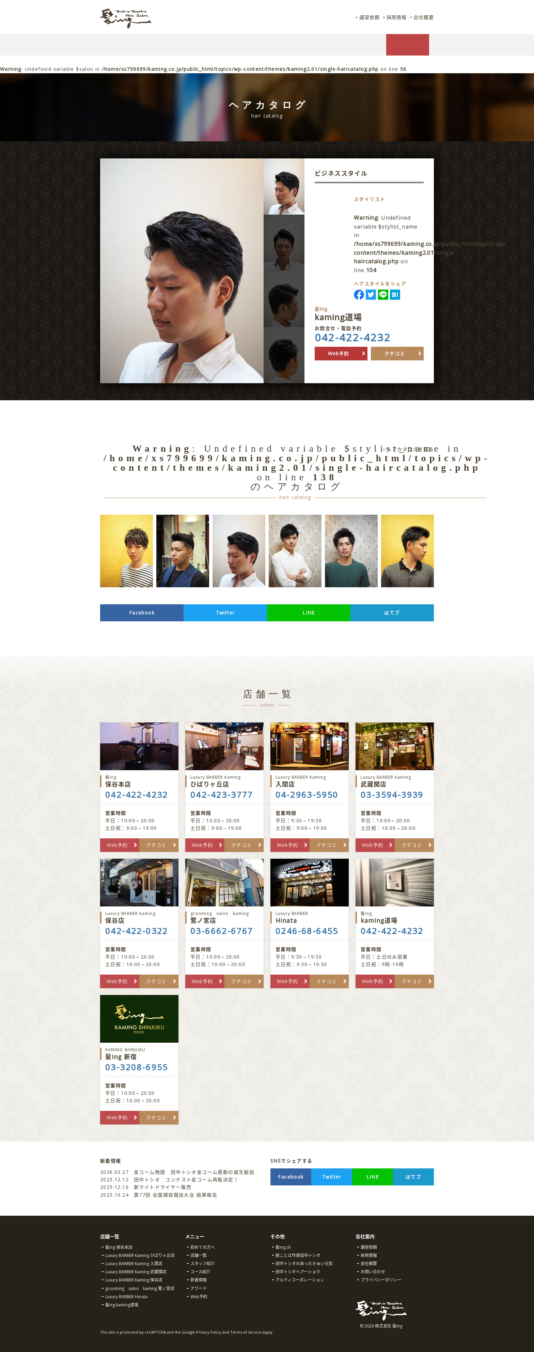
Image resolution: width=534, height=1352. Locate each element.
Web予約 (338, 353)
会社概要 (423, 17)
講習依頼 (367, 17)
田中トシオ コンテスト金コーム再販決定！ (169, 1179)
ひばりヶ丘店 (224, 781)
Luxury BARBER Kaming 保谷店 (133, 1280)
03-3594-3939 (392, 795)
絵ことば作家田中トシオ (298, 1255)
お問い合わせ (373, 1272)
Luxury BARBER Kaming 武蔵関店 (136, 1272)
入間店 (310, 781)
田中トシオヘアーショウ (298, 1272)
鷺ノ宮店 (224, 917)
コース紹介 (200, 1272)
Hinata (310, 917)
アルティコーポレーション (300, 1280)
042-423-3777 (221, 795)
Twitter (225, 612)
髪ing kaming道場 (121, 1305)
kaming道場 (395, 917)
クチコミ (394, 353)
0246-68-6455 (307, 931)
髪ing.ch (283, 1247)
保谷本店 (139, 781)
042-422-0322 (136, 931)
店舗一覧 (198, 1255)
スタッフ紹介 (202, 1263)
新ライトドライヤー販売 (145, 1187)
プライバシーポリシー (381, 1280)
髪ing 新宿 (139, 1054)
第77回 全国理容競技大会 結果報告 (159, 1195)
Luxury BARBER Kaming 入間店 (133, 1263)
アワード (198, 1288)
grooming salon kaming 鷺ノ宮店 (139, 1288)
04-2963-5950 (307, 795)
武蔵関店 (395, 781)
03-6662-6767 (221, 931)
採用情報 (395, 17)
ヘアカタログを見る (410, 449)
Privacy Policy (208, 1332)
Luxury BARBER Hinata (126, 1297)
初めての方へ (202, 1247)
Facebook (142, 612)
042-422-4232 (353, 337)
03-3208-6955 (136, 1067)
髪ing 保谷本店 (118, 1247)
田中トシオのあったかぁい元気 (304, 1263)
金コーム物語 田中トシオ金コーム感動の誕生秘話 (177, 1172)
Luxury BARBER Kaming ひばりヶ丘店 (140, 1255)
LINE (308, 612)
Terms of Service (246, 1332)
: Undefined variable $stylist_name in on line (434, 244)
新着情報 (198, 1280)
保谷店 (139, 917)
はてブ (392, 612)
